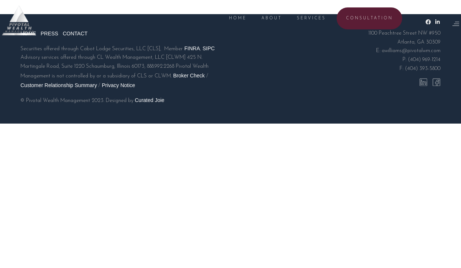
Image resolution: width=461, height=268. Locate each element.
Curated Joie (149, 100)
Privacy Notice (118, 85)
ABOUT (262, 18)
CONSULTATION (360, 18)
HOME (228, 18)
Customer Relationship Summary (58, 85)
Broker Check (189, 76)
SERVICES (302, 18)
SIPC (209, 48)
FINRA (192, 48)
